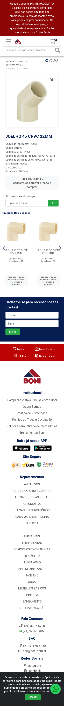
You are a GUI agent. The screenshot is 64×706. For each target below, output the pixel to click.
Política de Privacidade (32, 413)
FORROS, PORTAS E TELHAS (32, 549)
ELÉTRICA (32, 523)
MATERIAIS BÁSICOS (32, 588)
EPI (32, 530)
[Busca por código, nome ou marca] (28, 50)
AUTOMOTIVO (32, 504)
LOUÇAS (32, 582)
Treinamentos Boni (32, 432)
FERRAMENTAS (32, 543)
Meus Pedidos (45, 349)
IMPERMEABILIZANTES (32, 569)
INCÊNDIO (32, 575)
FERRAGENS (32, 536)
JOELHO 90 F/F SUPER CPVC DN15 (48, 251)
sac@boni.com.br (32, 651)
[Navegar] (4, 248)
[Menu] (8, 41)
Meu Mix (19, 349)
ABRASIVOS (32, 484)
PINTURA (32, 595)
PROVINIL (24, 171)
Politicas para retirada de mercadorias (32, 426)
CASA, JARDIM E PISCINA (32, 517)
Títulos (19, 356)
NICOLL (17, 167)
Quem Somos (32, 406)
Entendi (33, 697)
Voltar (51, 60)
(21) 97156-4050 (32, 631)
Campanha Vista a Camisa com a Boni (32, 400)
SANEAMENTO (32, 601)
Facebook (32, 671)
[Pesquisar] (57, 50)
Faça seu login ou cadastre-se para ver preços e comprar (32, 183)
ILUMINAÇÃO (32, 562)
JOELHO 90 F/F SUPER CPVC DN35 (16, 251)
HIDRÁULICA (32, 556)
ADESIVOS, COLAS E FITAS (32, 497)
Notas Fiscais (45, 356)
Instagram (32, 665)
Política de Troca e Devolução (32, 419)
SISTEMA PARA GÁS (32, 608)
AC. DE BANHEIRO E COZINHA (32, 490)
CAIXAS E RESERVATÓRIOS (32, 510)
